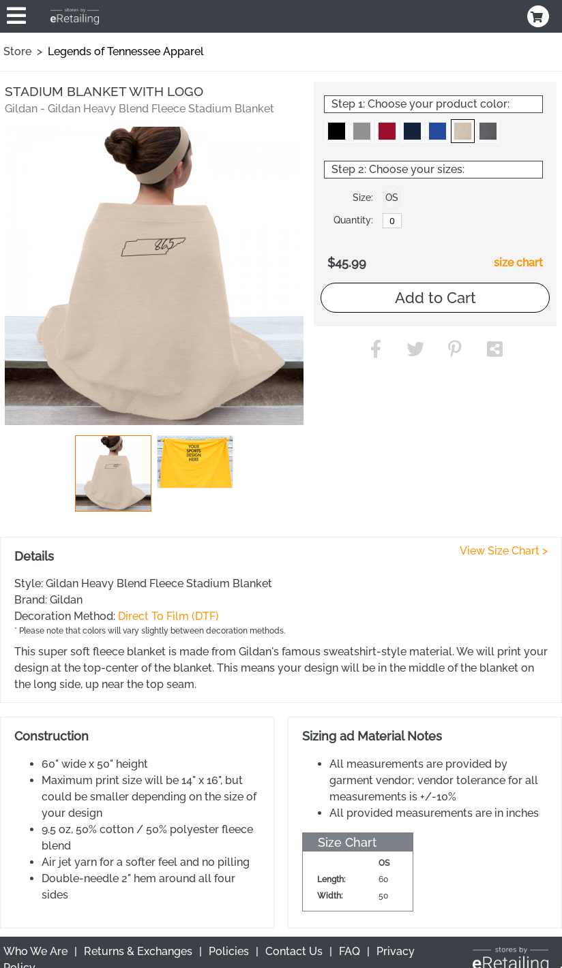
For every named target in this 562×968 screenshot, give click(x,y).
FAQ (349, 951)
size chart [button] (518, 262)
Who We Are (35, 951)
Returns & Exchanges (138, 951)
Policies (229, 951)
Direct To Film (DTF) (168, 616)
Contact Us (294, 951)
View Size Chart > (504, 550)
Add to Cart (435, 298)
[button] (113, 473)
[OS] (392, 220)
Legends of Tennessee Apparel (126, 51)
